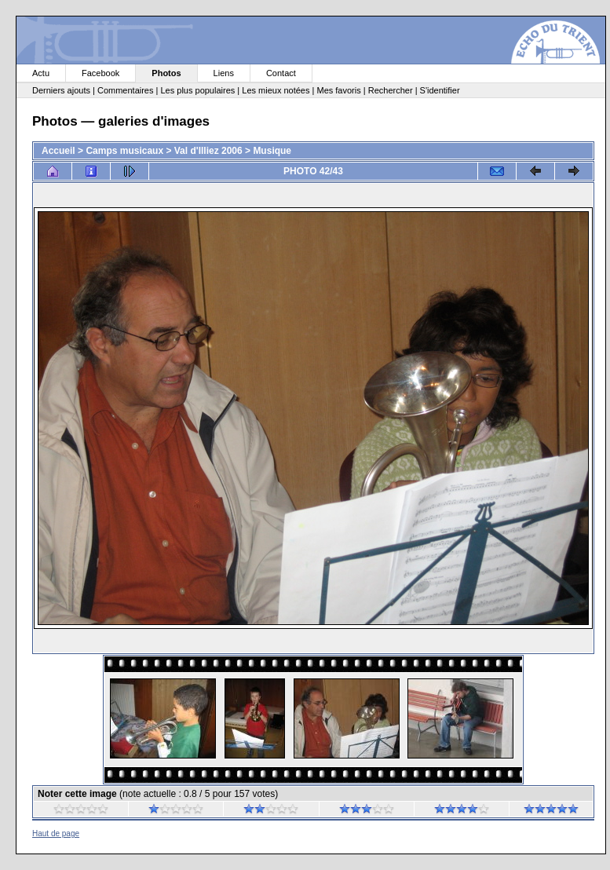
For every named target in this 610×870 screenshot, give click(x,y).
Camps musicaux (124, 150)
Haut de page (55, 833)
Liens (224, 73)
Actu (40, 73)
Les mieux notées (275, 90)
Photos (166, 73)
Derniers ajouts (61, 90)
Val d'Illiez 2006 (208, 150)
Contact (281, 73)
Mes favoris (338, 90)
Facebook (100, 73)
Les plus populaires (197, 90)
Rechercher (390, 90)
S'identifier (440, 90)
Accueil (58, 150)
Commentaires (125, 90)
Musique (272, 150)
